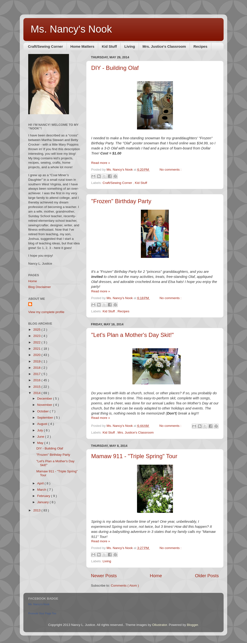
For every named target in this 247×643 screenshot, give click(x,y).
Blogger (192, 625)
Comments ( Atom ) (125, 585)
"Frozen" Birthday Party (121, 201)
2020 (37, 355)
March (42, 489)
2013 (37, 510)
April (41, 483)
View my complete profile (46, 312)
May (40, 443)
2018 (37, 367)
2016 (37, 380)
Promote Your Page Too (42, 613)
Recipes (200, 46)
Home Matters (82, 46)
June (41, 436)
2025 (37, 329)
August (42, 424)
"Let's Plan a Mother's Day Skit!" (132, 335)
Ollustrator (159, 625)
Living (129, 46)
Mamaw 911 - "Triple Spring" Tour (134, 456)
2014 (37, 393)
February (44, 496)
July (40, 430)
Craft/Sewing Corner (45, 46)
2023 (37, 336)
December (45, 398)
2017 (37, 374)
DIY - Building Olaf (115, 68)
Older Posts (207, 575)
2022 (37, 342)
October (43, 411)
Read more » (100, 163)
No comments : (171, 169)
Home (156, 575)
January (43, 502)
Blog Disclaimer (39, 287)
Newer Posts (104, 575)
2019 (37, 361)
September (45, 417)
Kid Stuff (109, 46)
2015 (37, 386)
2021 (37, 348)
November (45, 405)
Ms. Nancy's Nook (71, 29)
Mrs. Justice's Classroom (164, 46)
